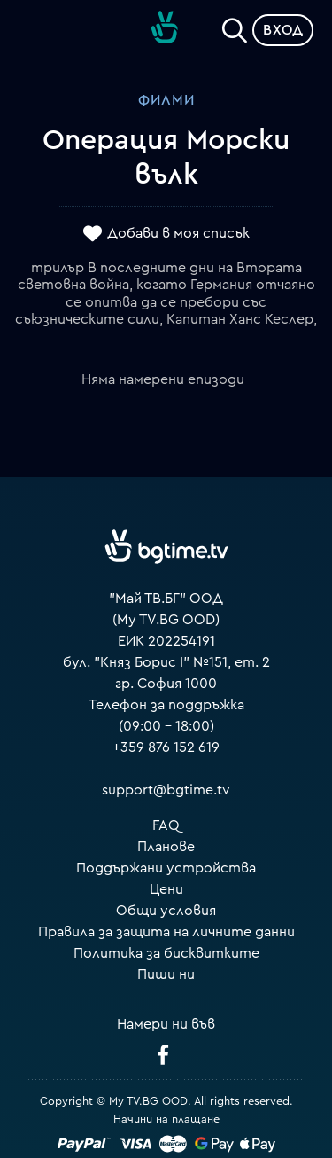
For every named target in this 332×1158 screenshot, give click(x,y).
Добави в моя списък (178, 233)
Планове (166, 847)
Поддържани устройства (166, 868)
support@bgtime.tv (166, 790)
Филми (166, 100)
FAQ (166, 825)
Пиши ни (166, 974)
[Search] (234, 27)
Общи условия (166, 911)
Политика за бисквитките (166, 953)
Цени (166, 889)
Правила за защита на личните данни (166, 932)
